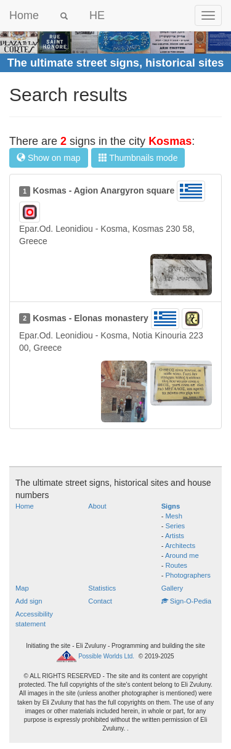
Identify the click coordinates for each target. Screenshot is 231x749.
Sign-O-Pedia (186, 601)
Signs (170, 506)
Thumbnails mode (138, 158)
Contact (100, 601)
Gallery (172, 588)
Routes (176, 565)
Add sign (29, 601)
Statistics (102, 588)
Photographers (188, 575)
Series (175, 526)
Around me (182, 555)
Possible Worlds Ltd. (106, 656)
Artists (174, 535)
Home (24, 15)
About (97, 506)
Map (22, 588)
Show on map (49, 158)
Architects (180, 545)
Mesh (174, 516)
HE (97, 15)
